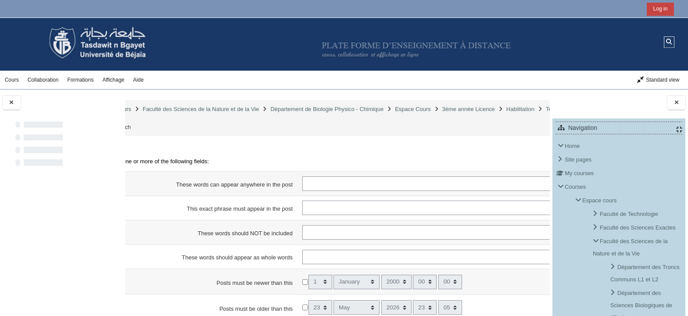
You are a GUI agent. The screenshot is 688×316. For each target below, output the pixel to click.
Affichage (113, 80)
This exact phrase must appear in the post (250, 208)
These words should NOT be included (255, 233)
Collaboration (43, 80)
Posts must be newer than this (264, 283)
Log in (660, 9)
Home (572, 146)
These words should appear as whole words (247, 257)
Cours (12, 80)
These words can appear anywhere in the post (244, 184)
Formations (80, 80)
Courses (575, 186)
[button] (669, 41)
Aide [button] (138, 80)
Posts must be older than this (266, 308)
